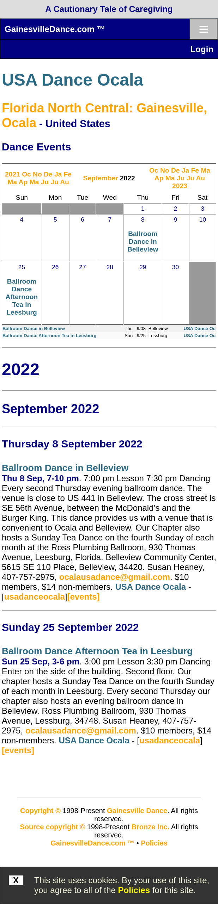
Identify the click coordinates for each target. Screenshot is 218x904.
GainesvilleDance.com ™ (55, 29)
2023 (179, 186)
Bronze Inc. (151, 827)
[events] (83, 596)
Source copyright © (52, 827)
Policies (134, 890)
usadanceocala (34, 596)
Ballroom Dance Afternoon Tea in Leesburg (22, 297)
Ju (44, 182)
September (100, 178)
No (37, 174)
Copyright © (40, 811)
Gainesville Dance (137, 811)
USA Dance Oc (200, 328)
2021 (12, 174)
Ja (58, 174)
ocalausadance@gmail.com (114, 577)
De (48, 174)
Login (201, 49)
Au (64, 182)
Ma (12, 182)
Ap (23, 182)
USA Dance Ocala (72, 79)
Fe (68, 174)
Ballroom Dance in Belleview (142, 241)
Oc (26, 174)
